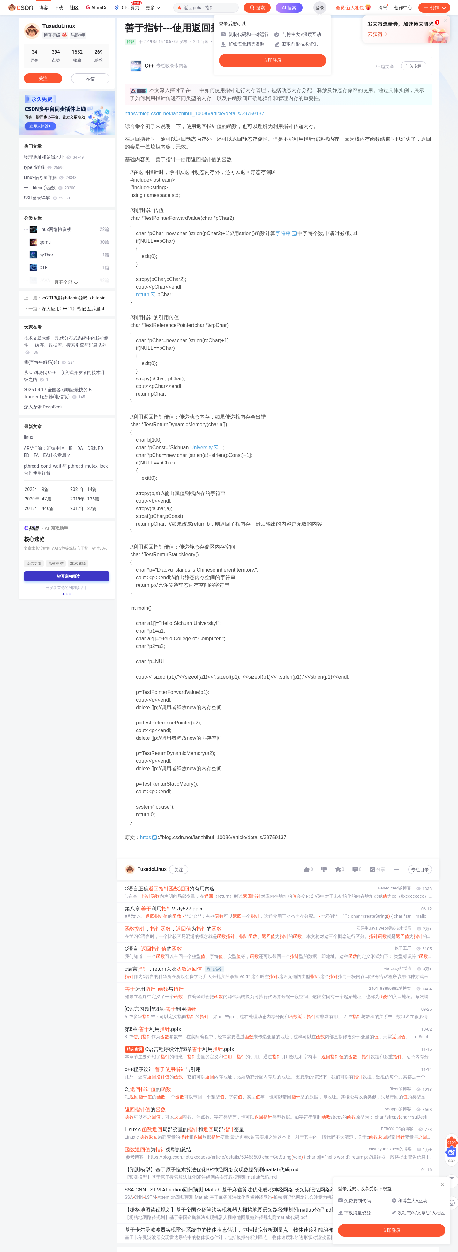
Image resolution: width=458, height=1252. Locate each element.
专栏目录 (420, 869)
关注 (178, 869)
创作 (434, 7)
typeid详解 (44, 167)
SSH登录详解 (47, 197)
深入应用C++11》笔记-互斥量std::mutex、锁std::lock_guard (75, 309)
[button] (63, 594)
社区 (74, 7)
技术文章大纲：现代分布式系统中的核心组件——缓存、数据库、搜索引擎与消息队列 (66, 345)
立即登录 (273, 60)
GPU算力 (128, 6)
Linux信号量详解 (50, 177)
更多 (153, 7)
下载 (58, 7)
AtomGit (96, 7)
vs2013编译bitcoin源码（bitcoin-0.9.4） (74, 298)
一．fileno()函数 (50, 187)
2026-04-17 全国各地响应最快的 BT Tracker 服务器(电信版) (59, 393)
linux (28, 437)
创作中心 (403, 7)
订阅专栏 (413, 66)
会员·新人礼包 (353, 7)
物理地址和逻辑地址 (54, 157)
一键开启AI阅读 (67, 576)
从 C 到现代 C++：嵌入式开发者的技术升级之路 (64, 376)
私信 (90, 78)
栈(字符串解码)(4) (49, 362)
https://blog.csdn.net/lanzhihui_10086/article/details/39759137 (195, 113)
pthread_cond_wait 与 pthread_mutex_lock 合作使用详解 (66, 470)
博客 (43, 7)
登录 (319, 7)
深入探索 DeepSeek (43, 406)
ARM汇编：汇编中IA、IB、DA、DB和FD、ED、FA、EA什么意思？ (66, 452)
